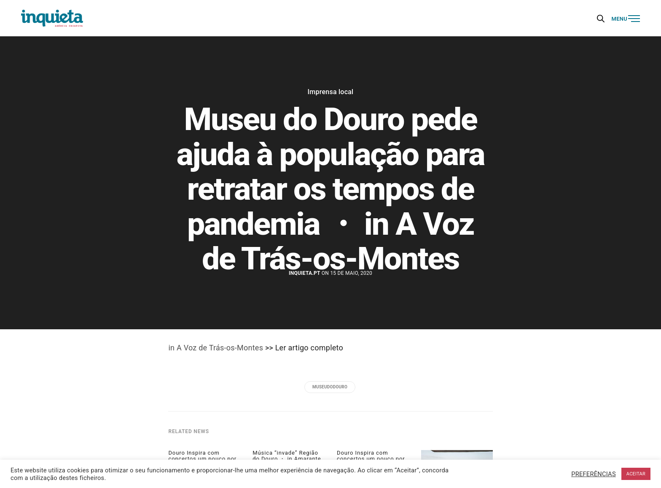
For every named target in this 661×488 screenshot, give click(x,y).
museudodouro (329, 387)
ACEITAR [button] (635, 474)
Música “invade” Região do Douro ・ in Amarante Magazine (287, 459)
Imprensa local (331, 92)
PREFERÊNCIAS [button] (593, 474)
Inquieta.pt (304, 273)
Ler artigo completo (309, 347)
